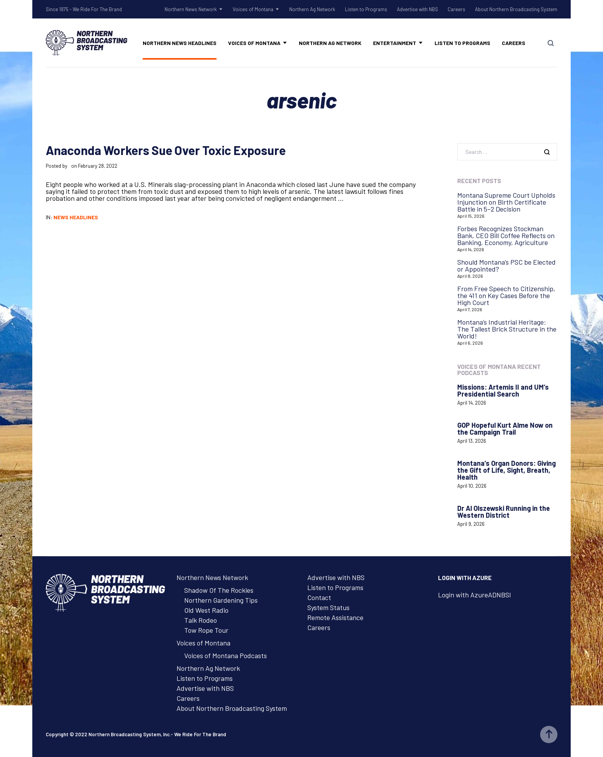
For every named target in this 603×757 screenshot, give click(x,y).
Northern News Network (191, 9)
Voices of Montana (253, 9)
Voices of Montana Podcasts (225, 655)
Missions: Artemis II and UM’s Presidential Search (503, 390)
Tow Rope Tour (206, 630)
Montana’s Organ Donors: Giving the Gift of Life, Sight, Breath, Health (506, 470)
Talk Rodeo (200, 620)
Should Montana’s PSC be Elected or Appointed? (506, 265)
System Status (328, 607)
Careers (456, 9)
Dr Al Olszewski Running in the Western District (503, 511)
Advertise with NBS (417, 9)
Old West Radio (206, 610)
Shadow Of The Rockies (218, 590)
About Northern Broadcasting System (516, 9)
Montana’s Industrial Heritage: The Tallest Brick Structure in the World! (506, 329)
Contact (319, 597)
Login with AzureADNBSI (474, 594)
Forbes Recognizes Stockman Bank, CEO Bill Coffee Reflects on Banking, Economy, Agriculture (506, 235)
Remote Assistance (335, 617)
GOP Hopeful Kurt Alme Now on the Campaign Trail (505, 428)
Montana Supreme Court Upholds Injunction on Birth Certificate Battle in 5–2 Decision (506, 202)
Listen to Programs (366, 9)
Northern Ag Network (312, 9)
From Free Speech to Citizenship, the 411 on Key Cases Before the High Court (506, 295)
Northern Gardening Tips (221, 600)
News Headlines (75, 217)
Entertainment (394, 43)
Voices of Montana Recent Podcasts (499, 369)
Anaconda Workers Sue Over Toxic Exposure (166, 150)
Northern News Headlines (180, 43)
